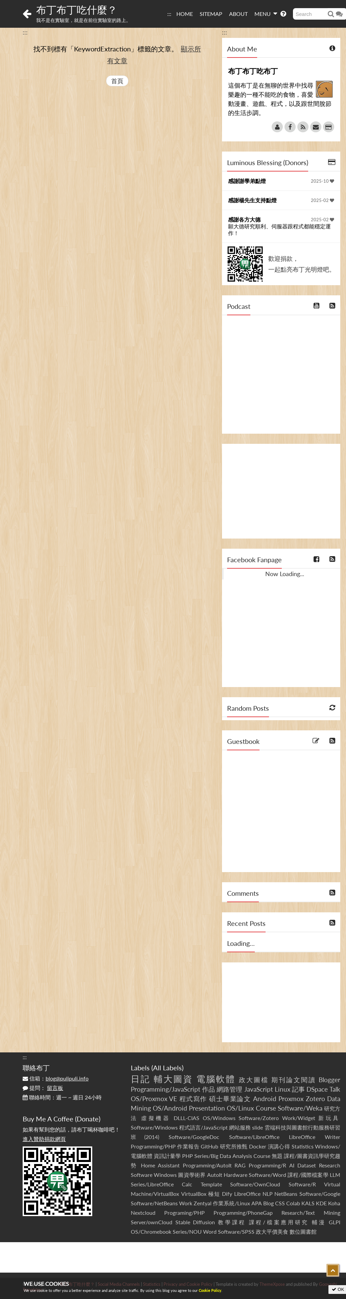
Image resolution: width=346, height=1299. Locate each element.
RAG (240, 1165)
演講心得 (279, 1146)
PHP (187, 1156)
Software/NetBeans (154, 1203)
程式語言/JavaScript (203, 1127)
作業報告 (188, 1146)
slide (257, 1127)
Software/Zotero (259, 1118)
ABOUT (238, 13)
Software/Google (319, 1193)
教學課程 (232, 1222)
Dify (227, 1193)
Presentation (207, 1108)
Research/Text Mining (310, 1212)
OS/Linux (240, 1108)
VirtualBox (193, 1193)
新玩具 (329, 1118)
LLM (335, 1174)
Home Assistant (160, 1165)
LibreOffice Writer (314, 1137)
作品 (208, 1089)
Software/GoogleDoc (194, 1137)
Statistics (303, 1146)
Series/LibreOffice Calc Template (176, 1184)
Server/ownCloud (151, 1222)
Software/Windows (154, 1127)
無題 (277, 1156)
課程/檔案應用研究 (279, 1222)
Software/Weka (300, 1108)
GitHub (209, 1146)
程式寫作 (193, 1098)
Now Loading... (284, 573)
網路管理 (229, 1089)
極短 (214, 1193)
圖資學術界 (191, 1174)
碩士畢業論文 (230, 1098)
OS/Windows (219, 1118)
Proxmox (290, 1098)
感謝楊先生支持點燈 (252, 200)
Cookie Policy (210, 1290)
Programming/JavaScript (165, 1089)
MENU (265, 13)
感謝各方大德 (244, 219)
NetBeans (285, 1193)
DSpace (317, 1089)
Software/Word (267, 1174)
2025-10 (322, 181)
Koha (334, 1203)
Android (264, 1098)
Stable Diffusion (195, 1222)
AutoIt (214, 1174)
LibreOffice (247, 1193)
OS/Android (170, 1108)
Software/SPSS (236, 1231)
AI (291, 1165)
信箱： (56, 1078)
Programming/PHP (153, 1146)
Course (266, 1108)
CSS (280, 1203)
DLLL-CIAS (186, 1118)
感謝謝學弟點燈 (247, 181)
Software (141, 1174)
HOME (184, 13)
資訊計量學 (167, 1156)
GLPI (334, 1222)
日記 (140, 1079)
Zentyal (203, 1203)
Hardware (235, 1174)
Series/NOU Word (195, 1231)
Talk (334, 1089)
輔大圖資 (173, 1079)
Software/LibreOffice (254, 1137)
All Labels (167, 1068)
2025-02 (322, 200)
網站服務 (240, 1127)
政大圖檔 (254, 1080)
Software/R (302, 1184)
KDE (321, 1203)
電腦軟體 (216, 1079)
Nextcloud (143, 1212)
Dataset (306, 1165)
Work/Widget (298, 1118)
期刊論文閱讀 (293, 1080)
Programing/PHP (184, 1212)
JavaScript (258, 1089)
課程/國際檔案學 (308, 1174)
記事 (298, 1089)
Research (329, 1165)
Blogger (329, 1080)
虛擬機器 (155, 1118)
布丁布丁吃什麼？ (76, 9)
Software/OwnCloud (255, 1184)
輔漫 (319, 1222)
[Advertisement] (281, 491)
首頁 (117, 81)
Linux (282, 1089)
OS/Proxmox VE (154, 1098)
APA (256, 1203)
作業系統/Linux (231, 1203)
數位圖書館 (303, 1231)
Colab (293, 1203)
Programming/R (267, 1165)
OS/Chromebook (151, 1231)
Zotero (315, 1098)
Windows (165, 1174)
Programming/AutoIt (207, 1165)
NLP (268, 1193)
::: (169, 13)
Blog (268, 1203)
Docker (257, 1146)
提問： (43, 1088)
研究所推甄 (234, 1146)
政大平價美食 (272, 1231)
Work (185, 1203)
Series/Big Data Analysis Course (232, 1156)
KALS (308, 1203)
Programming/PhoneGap (243, 1212)
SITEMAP (211, 13)
